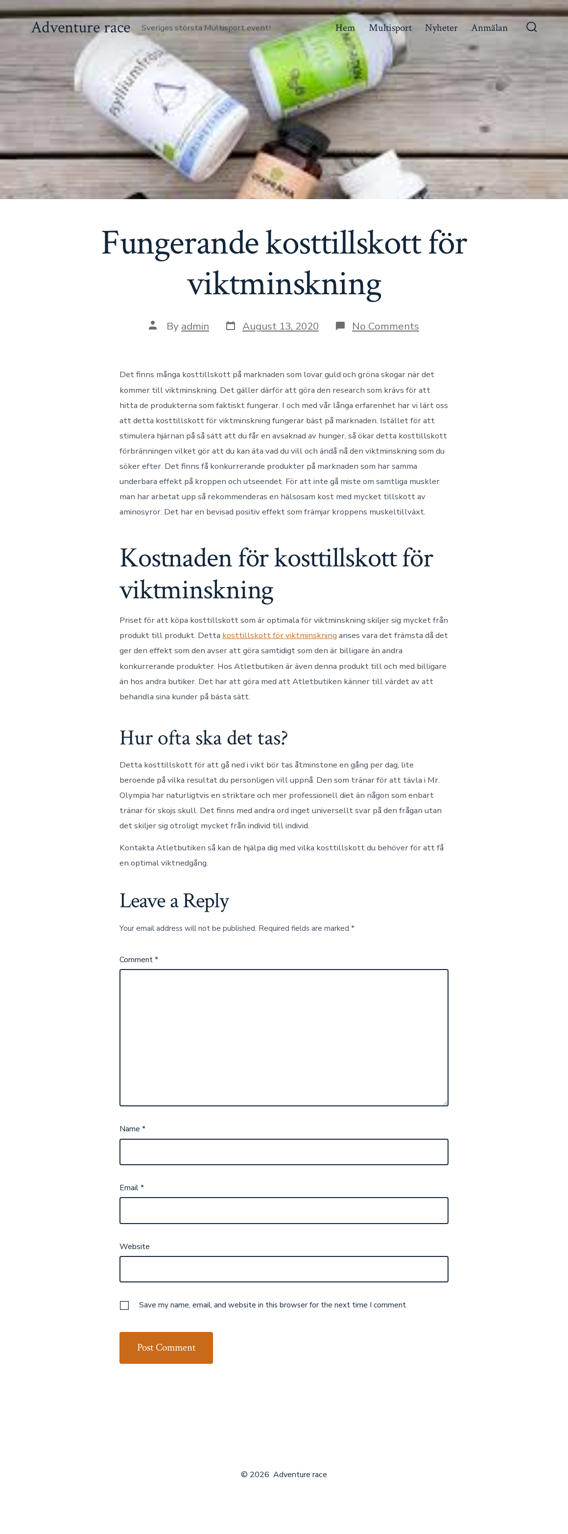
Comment (138, 959)
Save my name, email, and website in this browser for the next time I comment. (273, 1305)
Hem (345, 27)
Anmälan (489, 27)
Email (131, 1187)
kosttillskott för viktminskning (279, 635)
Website (134, 1246)
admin (195, 326)
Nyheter (441, 27)
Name (132, 1129)
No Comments (385, 326)
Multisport (390, 27)
